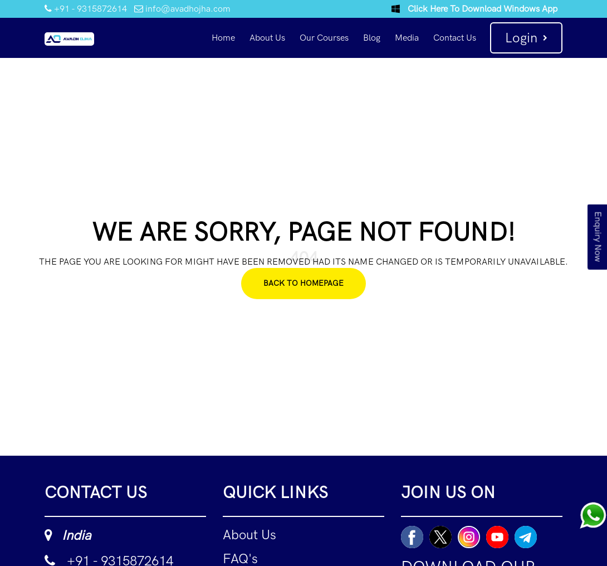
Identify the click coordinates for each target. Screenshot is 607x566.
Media (407, 37)
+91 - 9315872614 (86, 8)
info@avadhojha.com (182, 8)
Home (223, 37)
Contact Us (454, 37)
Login (526, 38)
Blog (371, 37)
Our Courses (324, 37)
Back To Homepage (303, 283)
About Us (267, 37)
